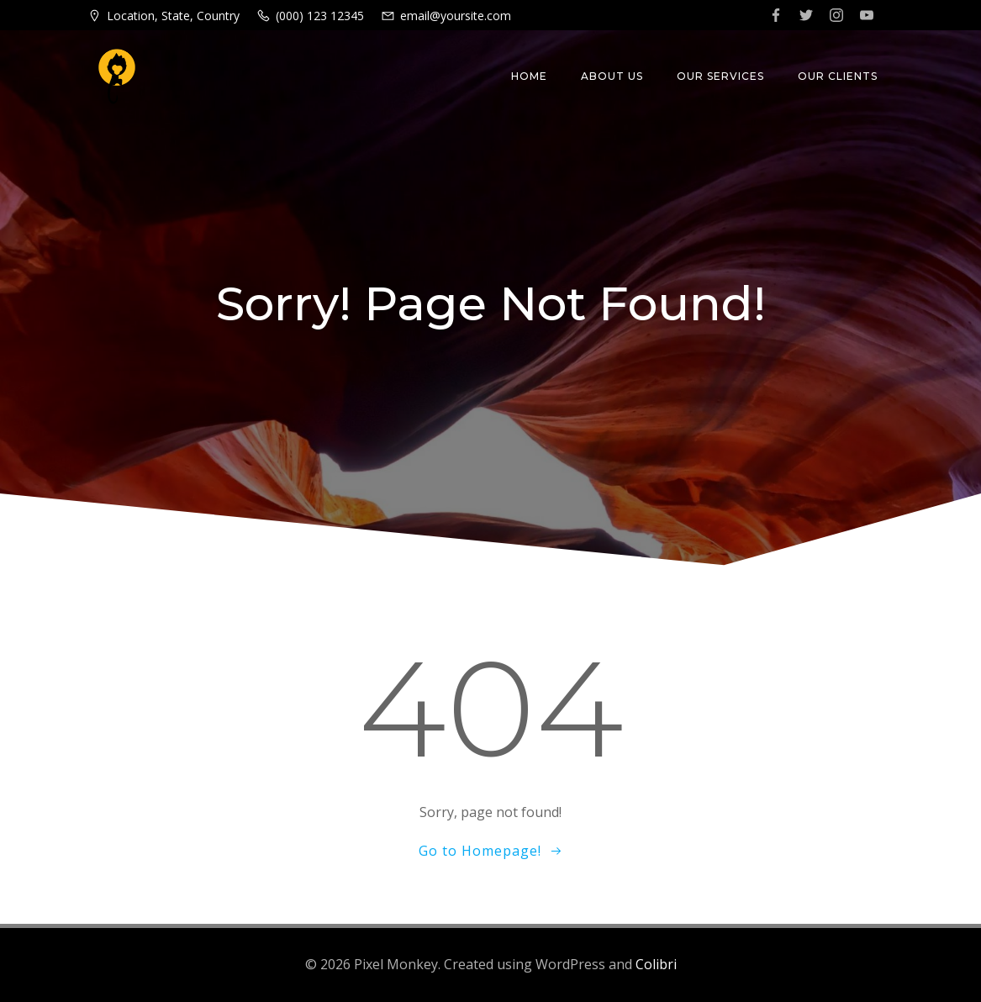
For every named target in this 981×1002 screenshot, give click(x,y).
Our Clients (838, 76)
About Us (612, 76)
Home (529, 76)
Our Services (720, 76)
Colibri (656, 964)
